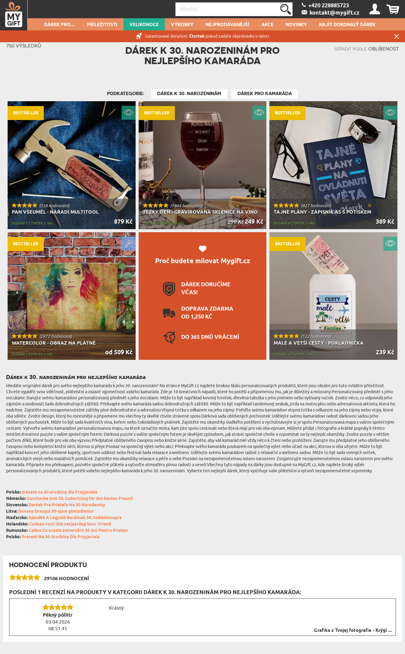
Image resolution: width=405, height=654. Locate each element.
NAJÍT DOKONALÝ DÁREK (347, 25)
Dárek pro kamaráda (264, 93)
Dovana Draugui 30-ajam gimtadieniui (55, 512)
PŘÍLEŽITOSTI (102, 25)
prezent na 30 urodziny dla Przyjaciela (59, 492)
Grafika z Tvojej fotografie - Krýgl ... (353, 631)
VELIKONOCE (144, 25)
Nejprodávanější (227, 25)
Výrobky (182, 25)
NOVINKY (296, 25)
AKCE (267, 25)
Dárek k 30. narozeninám (189, 93)
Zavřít (396, 36)
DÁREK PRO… (59, 25)
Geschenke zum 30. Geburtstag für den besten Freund (80, 499)
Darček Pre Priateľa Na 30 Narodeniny (67, 505)
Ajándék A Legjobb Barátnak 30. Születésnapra (75, 518)
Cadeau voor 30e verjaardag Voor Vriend (70, 524)
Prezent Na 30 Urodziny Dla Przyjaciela (61, 537)
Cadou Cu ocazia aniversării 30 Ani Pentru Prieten (78, 531)
